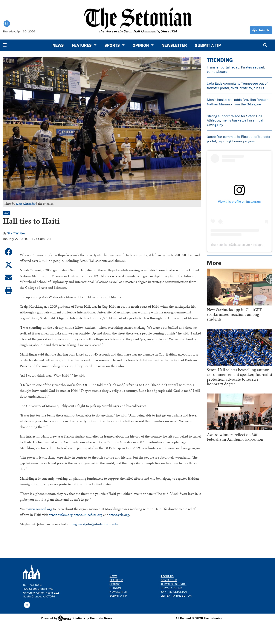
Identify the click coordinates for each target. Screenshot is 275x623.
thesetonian (241, 244)
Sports (115, 584)
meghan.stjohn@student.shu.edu (94, 524)
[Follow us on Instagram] (27, 605)
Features (116, 580)
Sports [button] (112, 45)
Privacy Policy (171, 588)
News (58, 45)
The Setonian (219, 244)
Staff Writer (16, 233)
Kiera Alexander (25, 204)
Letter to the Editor (176, 595)
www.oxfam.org (61, 514)
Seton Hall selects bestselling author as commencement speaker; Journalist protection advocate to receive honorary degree (239, 377)
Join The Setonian (174, 592)
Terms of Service (173, 584)
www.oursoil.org (40, 508)
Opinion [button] (141, 45)
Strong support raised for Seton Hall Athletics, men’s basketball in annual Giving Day (235, 120)
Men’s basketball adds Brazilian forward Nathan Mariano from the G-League (238, 101)
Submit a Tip (208, 45)
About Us (167, 576)
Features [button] (82, 45)
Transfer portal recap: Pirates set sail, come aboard (236, 69)
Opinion (115, 588)
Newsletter (174, 45)
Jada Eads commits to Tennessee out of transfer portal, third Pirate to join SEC (237, 85)
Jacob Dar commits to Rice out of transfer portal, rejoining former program (238, 138)
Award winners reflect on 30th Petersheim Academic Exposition (235, 437)
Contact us (169, 580)
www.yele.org (119, 514)
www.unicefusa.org (88, 514)
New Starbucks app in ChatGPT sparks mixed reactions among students (234, 314)
